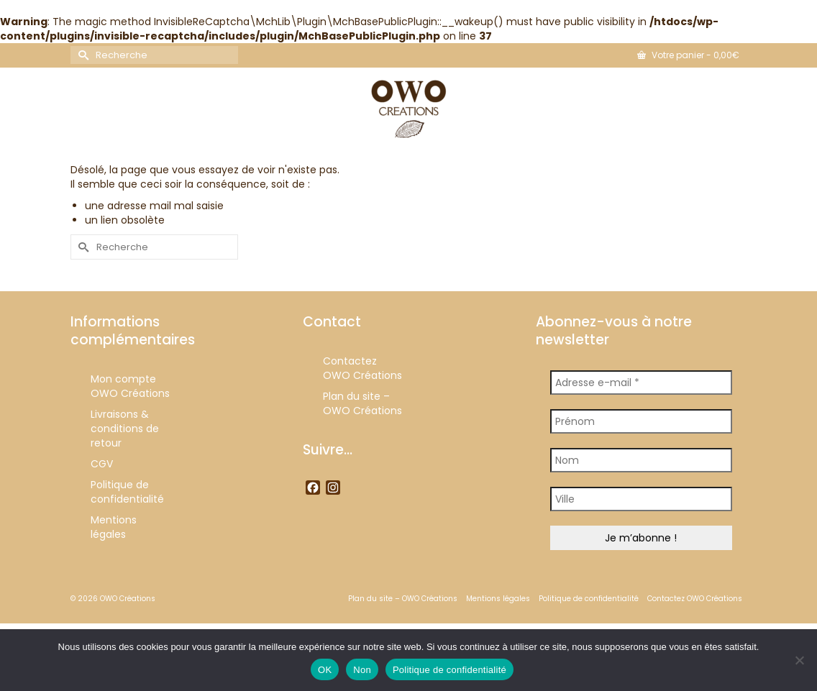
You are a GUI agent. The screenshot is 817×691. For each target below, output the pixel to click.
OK (325, 669)
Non (362, 669)
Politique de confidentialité (449, 669)
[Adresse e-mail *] (641, 382)
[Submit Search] (81, 55)
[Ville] (641, 499)
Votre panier (688, 55)
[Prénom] (641, 421)
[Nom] (641, 460)
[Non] (799, 660)
